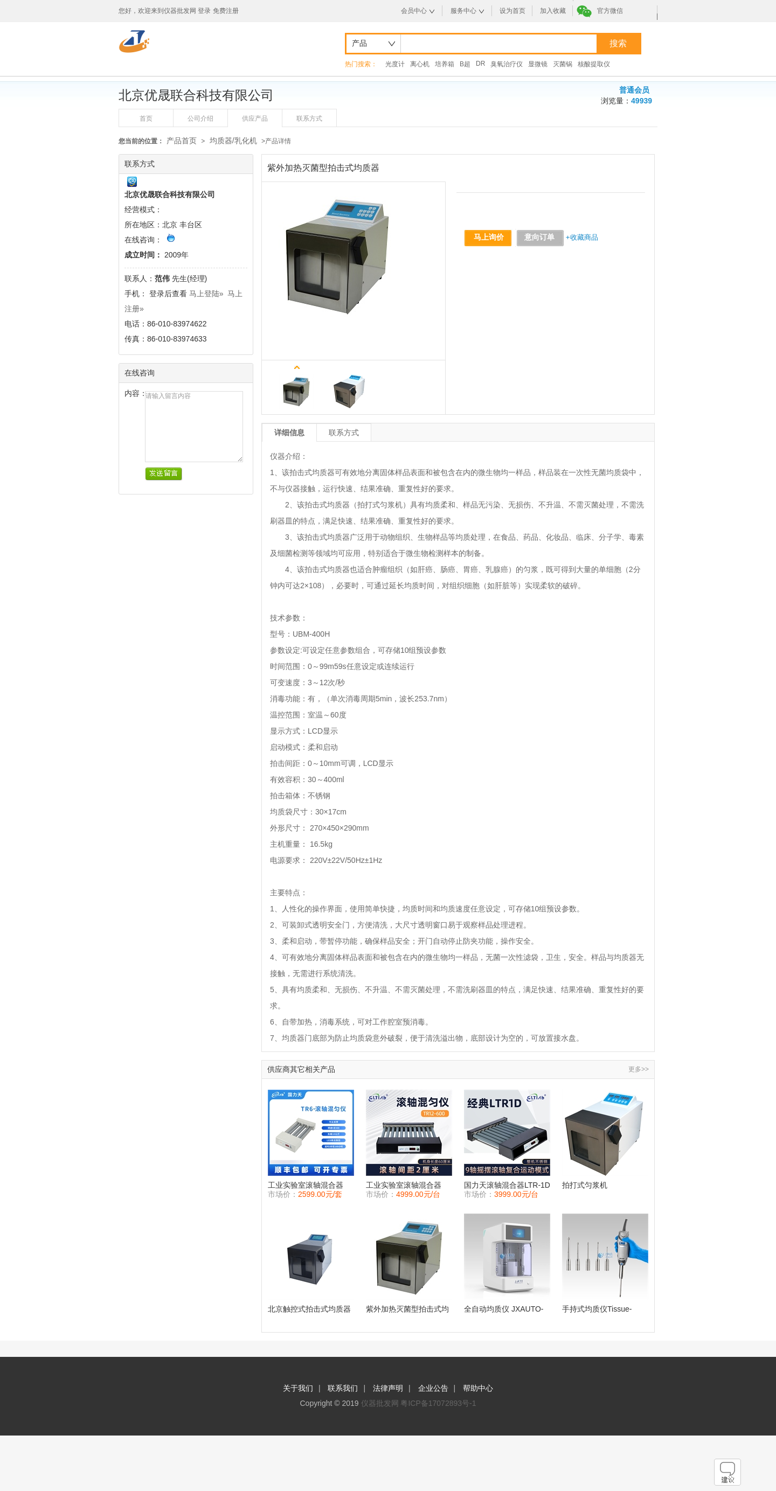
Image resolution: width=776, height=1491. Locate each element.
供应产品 (255, 118)
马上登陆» (206, 293)
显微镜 (538, 64)
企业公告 (433, 1388)
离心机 (419, 64)
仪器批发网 (380, 1403)
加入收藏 (553, 11)
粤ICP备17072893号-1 (438, 1403)
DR (480, 63)
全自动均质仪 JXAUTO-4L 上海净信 (504, 1309)
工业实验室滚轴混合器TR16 (403, 1185)
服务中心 (463, 11)
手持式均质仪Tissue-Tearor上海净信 (597, 1309)
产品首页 (182, 140)
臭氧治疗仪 (506, 64)
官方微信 (610, 11)
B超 (465, 64)
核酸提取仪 (594, 64)
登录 (204, 11)
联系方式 (309, 118)
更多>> (638, 1069)
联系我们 (343, 1388)
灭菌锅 (562, 64)
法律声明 (388, 1388)
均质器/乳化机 (233, 140)
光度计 (395, 64)
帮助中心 (478, 1388)
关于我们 (298, 1388)
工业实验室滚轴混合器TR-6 (305, 1185)
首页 (146, 118)
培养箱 (444, 64)
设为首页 (512, 11)
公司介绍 (200, 118)
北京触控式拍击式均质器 (309, 1309)
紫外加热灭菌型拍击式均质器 (407, 1309)
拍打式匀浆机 (584, 1185)
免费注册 (226, 11)
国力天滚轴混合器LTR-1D (507, 1185)
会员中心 (414, 11)
